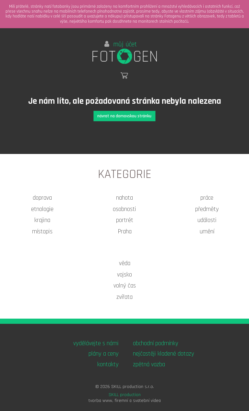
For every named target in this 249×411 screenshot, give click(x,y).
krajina (42, 220)
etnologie (42, 209)
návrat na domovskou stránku (124, 116)
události (207, 220)
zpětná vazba (149, 364)
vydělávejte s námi (96, 343)
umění (207, 232)
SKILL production (125, 395)
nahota (124, 198)
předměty (207, 209)
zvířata (124, 297)
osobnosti (124, 209)
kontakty (108, 364)
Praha (125, 232)
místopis (42, 232)
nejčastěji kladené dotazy (163, 354)
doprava (42, 198)
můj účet (120, 44)
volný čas (124, 286)
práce (206, 198)
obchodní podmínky (155, 343)
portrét (124, 220)
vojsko (124, 275)
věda (124, 263)
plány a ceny (104, 354)
